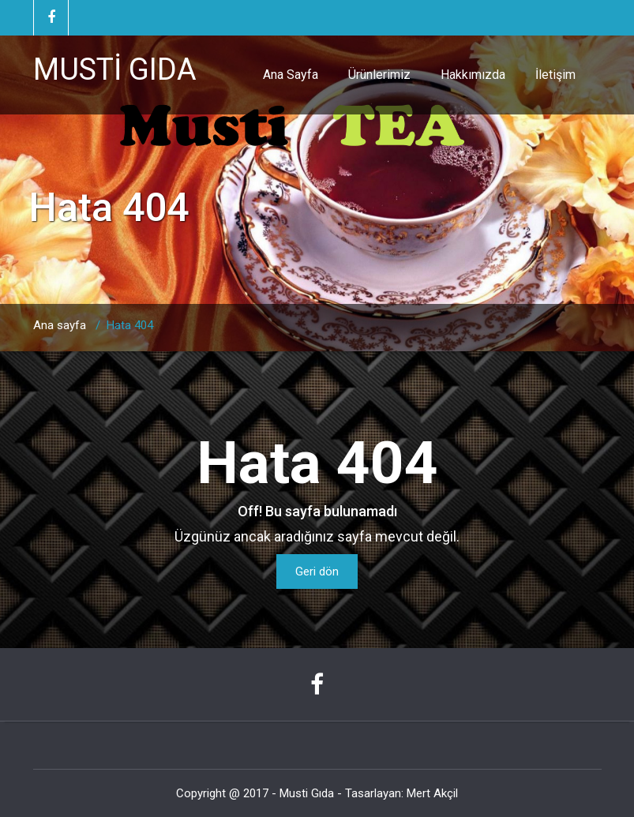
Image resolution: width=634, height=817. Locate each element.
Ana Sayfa (290, 74)
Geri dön (317, 571)
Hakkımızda (473, 74)
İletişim (555, 74)
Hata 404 (130, 325)
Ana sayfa (59, 325)
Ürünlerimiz (379, 74)
